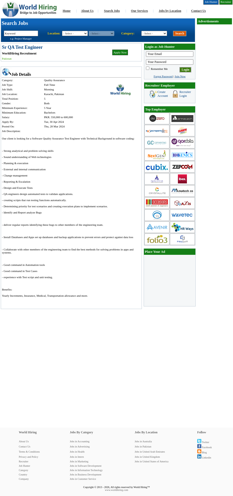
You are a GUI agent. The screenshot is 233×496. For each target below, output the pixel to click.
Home (67, 11)
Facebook (204, 447)
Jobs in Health (77, 451)
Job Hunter (24, 465)
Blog (202, 452)
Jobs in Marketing (79, 461)
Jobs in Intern (77, 456)
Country (23, 474)
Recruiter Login (185, 94)
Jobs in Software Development (85, 465)
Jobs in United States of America (151, 461)
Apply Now (120, 52)
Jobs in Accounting (80, 441)
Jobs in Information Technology (86, 470)
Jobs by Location (170, 11)
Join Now (180, 76)
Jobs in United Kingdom (147, 456)
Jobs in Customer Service (83, 479)
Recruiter (23, 461)
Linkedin (204, 457)
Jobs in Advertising (80, 446)
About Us (87, 11)
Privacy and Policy (28, 456)
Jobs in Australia (143, 441)
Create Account (162, 94)
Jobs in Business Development (85, 474)
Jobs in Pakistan (143, 446)
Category (23, 470)
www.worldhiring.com (116, 490)
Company (24, 479)
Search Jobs (112, 11)
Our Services (139, 11)
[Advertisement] (214, 41)
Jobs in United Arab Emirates (150, 451)
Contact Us (198, 11)
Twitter (203, 442)
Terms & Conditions (29, 451)
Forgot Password (163, 76)
